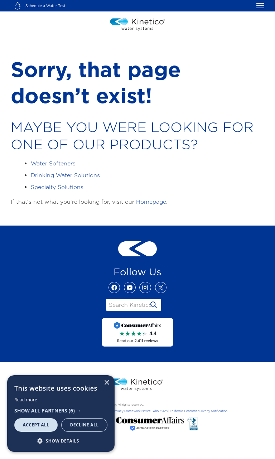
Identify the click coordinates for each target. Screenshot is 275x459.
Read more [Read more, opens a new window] (25, 400)
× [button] (106, 383)
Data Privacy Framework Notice (128, 411)
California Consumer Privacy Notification (198, 411)
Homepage (151, 201)
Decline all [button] (84, 425)
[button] (60, 410)
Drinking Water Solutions (65, 175)
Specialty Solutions (57, 187)
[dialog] (61, 413)
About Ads (160, 411)
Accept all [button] (36, 425)
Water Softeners (53, 163)
